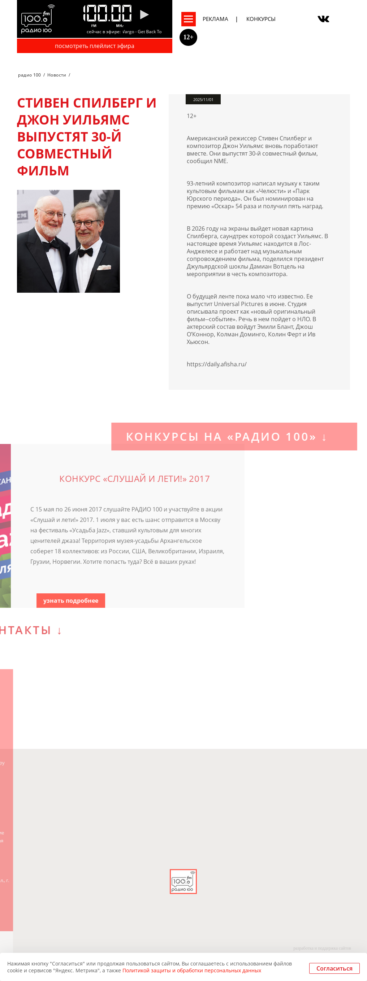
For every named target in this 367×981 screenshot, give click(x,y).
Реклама (215, 18)
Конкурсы (261, 18)
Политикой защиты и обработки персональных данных (191, 970)
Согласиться (334, 968)
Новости (56, 75)
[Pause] (144, 15)
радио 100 (29, 75)
